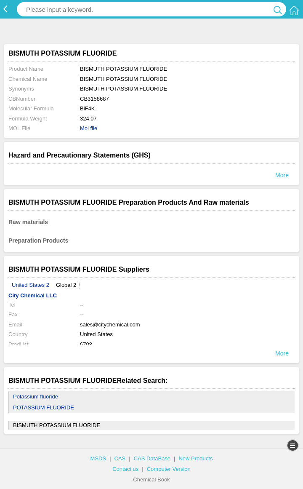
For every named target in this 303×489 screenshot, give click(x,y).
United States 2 (30, 285)
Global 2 (66, 285)
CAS (120, 458)
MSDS (98, 458)
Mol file (88, 128)
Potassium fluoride (35, 396)
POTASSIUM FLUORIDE (43, 407)
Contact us (125, 469)
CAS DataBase (152, 458)
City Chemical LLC (32, 295)
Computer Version (169, 469)
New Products (195, 458)
